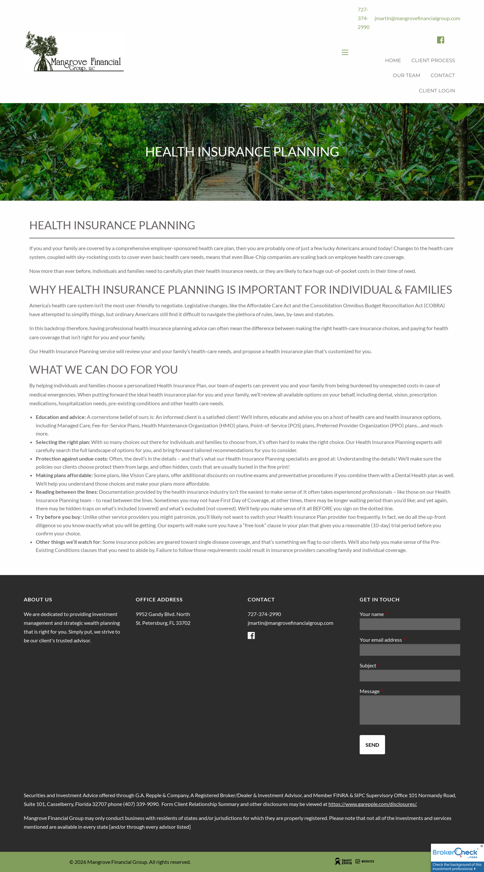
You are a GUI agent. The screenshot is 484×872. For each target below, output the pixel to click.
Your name (395, 614)
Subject (391, 665)
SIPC (359, 795)
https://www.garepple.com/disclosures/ (372, 804)
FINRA (341, 795)
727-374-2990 (363, 18)
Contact (443, 75)
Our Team (406, 75)
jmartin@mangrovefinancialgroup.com (417, 18)
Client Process (433, 60)
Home (393, 60)
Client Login (437, 90)
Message (393, 691)
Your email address (404, 640)
